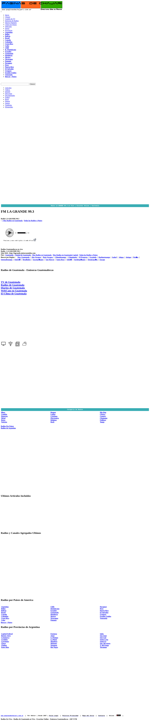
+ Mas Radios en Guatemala (12, 221)
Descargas (8, 94)
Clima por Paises (11, 25)
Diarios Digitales (11, 23)
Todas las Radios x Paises (33, 221)
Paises (7, 28)
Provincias (8, 30)
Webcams (8, 26)
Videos (7, 90)
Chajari (7, 17)
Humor (7, 101)
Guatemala (9, 255)
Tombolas (8, 105)
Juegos (7, 103)
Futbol (7, 97)
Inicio (7, 15)
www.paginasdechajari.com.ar (12, 716)
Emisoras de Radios (12, 21)
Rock (7, 99)
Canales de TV (10, 19)
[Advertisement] (75, 125)
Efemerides (9, 107)
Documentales (10, 95)
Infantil (7, 92)
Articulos (8, 88)
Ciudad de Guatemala (23, 255)
